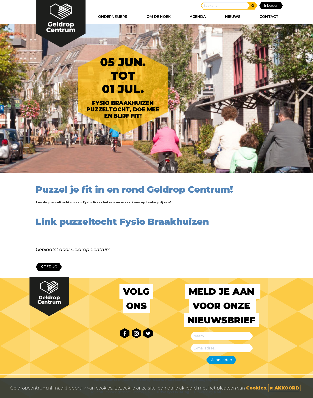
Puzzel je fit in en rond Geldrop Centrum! (134, 194)
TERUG (48, 267)
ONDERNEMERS (112, 17)
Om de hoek (159, 17)
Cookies (256, 388)
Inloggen (271, 6)
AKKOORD (284, 388)
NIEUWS (233, 17)
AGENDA (198, 17)
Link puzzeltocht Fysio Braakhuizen (122, 221)
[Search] (225, 5)
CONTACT (269, 17)
